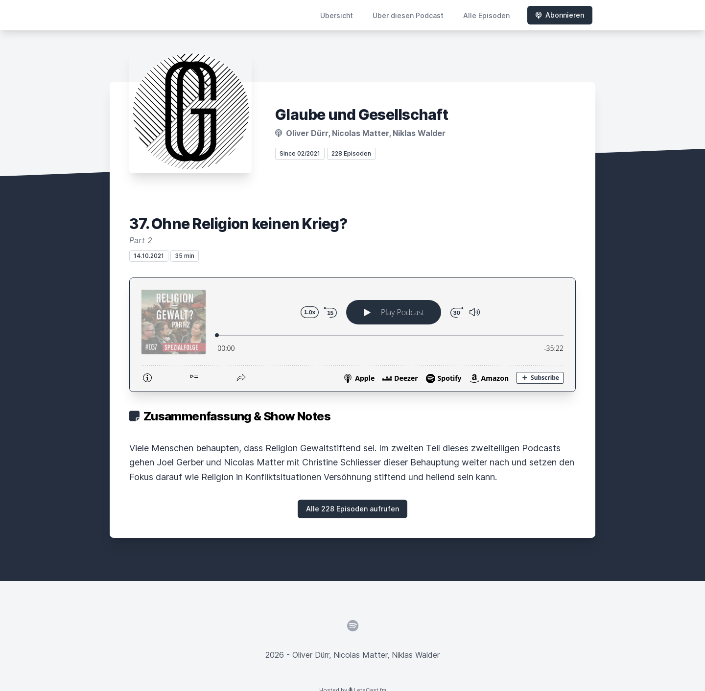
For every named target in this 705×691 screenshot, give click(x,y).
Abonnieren (560, 15)
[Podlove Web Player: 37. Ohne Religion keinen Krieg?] (352, 335)
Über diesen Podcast (408, 15)
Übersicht (336, 15)
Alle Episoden (486, 15)
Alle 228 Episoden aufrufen (352, 509)
